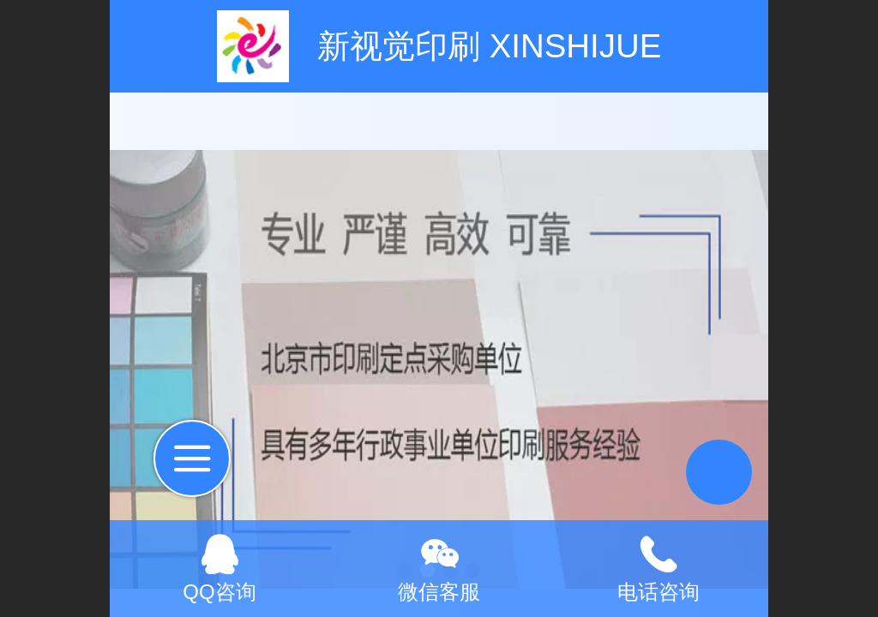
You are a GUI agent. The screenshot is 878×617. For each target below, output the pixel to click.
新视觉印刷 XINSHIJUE (489, 45)
